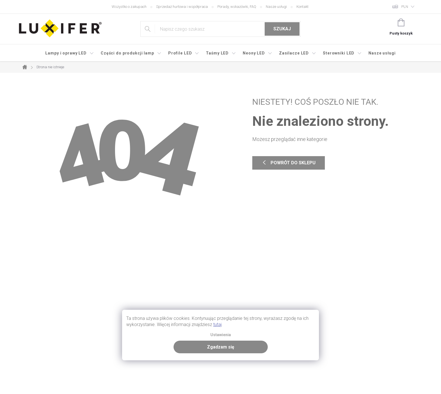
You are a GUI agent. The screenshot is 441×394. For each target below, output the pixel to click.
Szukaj (282, 28)
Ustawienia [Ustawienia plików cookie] (220, 335)
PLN (404, 6)
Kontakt (302, 6)
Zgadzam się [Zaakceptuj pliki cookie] (220, 347)
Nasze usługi (276, 6)
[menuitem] (69, 53)
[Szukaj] (220, 29)
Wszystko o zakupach (129, 6)
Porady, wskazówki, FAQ (236, 6)
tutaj (217, 324)
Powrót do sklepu (288, 163)
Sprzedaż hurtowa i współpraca (182, 6)
